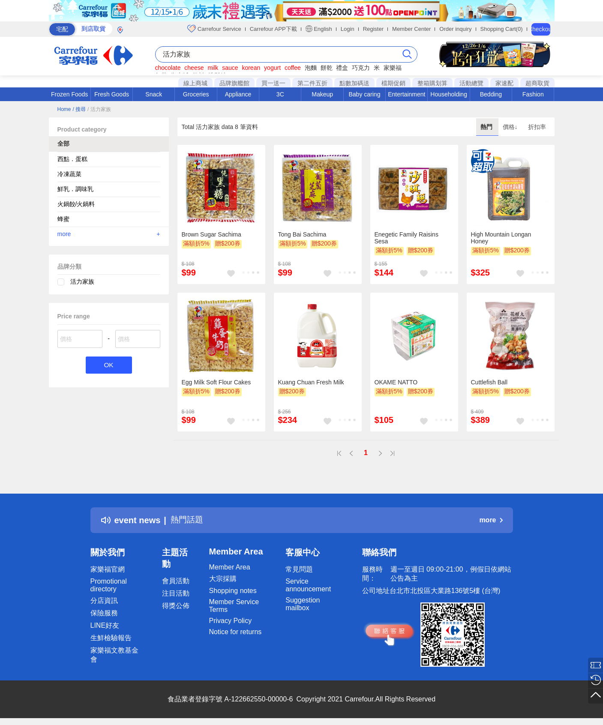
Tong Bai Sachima (302, 234)
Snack (153, 94)
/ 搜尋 (79, 109)
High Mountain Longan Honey (501, 238)
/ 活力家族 (99, 109)
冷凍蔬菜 (69, 174)
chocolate (168, 67)
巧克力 (361, 67)
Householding (448, 94)
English (319, 28)
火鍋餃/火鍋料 (76, 204)
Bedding (491, 94)
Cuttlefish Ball (489, 382)
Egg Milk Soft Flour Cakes (216, 382)
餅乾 (327, 67)
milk (212, 67)
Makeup (322, 94)
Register (373, 29)
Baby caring (364, 94)
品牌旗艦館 (234, 83)
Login (347, 29)
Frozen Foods (69, 94)
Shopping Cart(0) (501, 29)
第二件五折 (312, 83)
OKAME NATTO (396, 382)
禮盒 (342, 67)
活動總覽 (471, 83)
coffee (293, 67)
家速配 (504, 83)
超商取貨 (537, 83)
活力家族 (82, 281)
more (108, 234)
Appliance (238, 94)
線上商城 (195, 83)
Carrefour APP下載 (273, 29)
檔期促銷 (393, 83)
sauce (230, 67)
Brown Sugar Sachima (211, 234)
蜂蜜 (63, 219)
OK (109, 365)
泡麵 (311, 67)
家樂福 (393, 67)
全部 (63, 143)
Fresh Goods (111, 94)
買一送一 (273, 83)
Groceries (196, 94)
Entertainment (406, 94)
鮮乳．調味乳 (75, 189)
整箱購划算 (432, 83)
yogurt (272, 67)
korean (251, 67)
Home (64, 109)
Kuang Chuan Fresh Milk (311, 382)
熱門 (487, 126)
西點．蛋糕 (72, 159)
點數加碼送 (354, 83)
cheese (194, 67)
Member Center (411, 29)
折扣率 (537, 126)
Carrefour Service (214, 29)
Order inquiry (455, 29)
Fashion (533, 94)
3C (280, 94)
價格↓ (511, 126)
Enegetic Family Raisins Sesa (406, 238)
